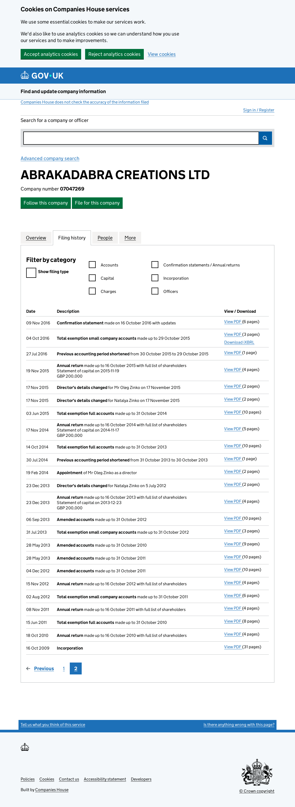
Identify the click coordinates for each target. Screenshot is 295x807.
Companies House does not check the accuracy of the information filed (85, 102)
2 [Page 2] (75, 668)
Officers (164, 292)
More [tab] (130, 237)
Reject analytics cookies (114, 54)
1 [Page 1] (64, 668)
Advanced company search (50, 158)
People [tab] (105, 237)
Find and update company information (63, 91)
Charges (102, 292)
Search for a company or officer (55, 120)
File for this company (97, 203)
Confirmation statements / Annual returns (195, 265)
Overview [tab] (36, 237)
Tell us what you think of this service (53, 724)
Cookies (46, 779)
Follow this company (46, 203)
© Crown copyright (256, 791)
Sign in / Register (258, 109)
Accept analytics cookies (51, 54)
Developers (141, 779)
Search (265, 138)
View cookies (162, 54)
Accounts (103, 265)
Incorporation (170, 279)
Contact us (69, 779)
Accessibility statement (105, 779)
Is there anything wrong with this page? (239, 724)
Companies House (51, 789)
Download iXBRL (239, 342)
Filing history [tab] (72, 237)
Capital (101, 279)
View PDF (233, 321)
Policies (28, 779)
